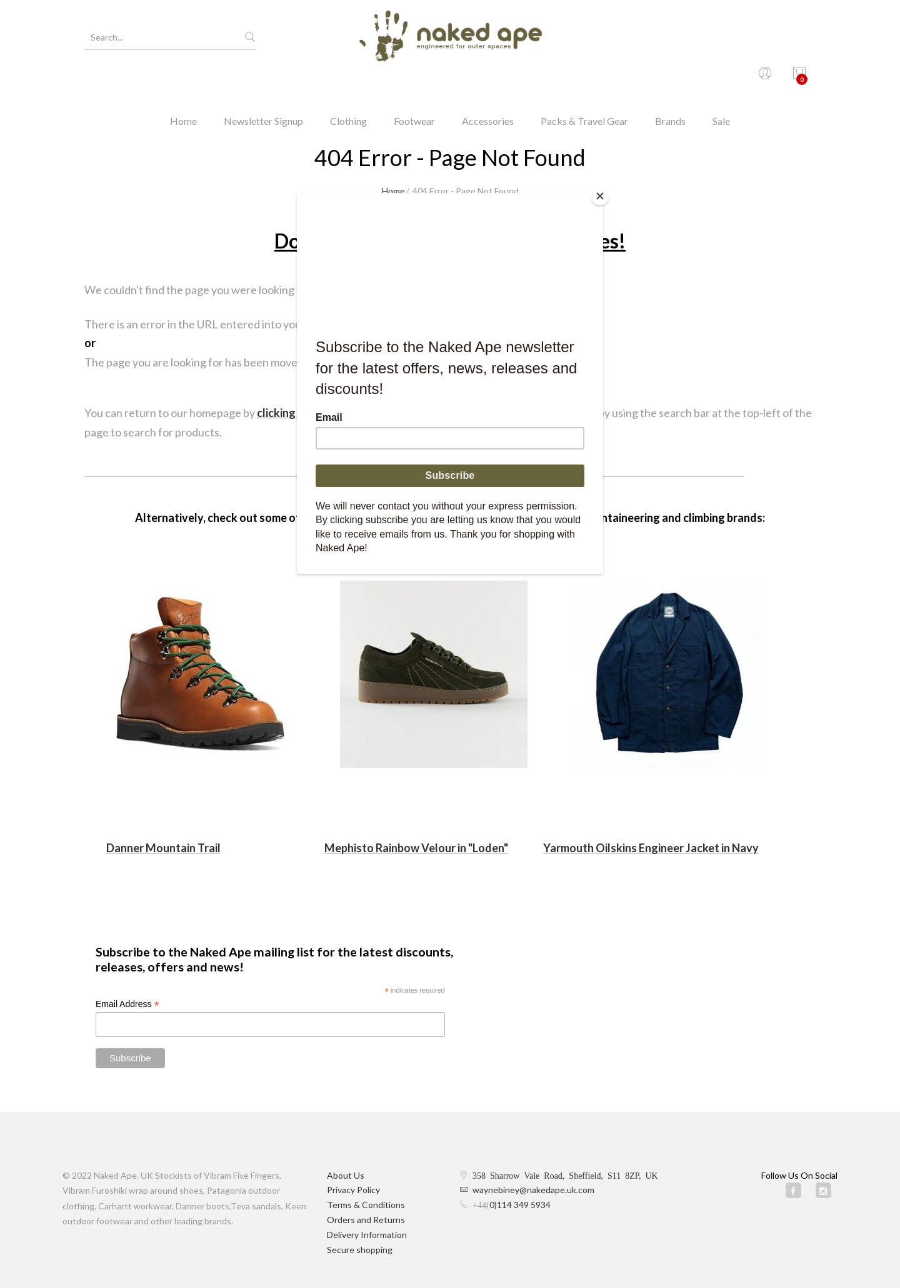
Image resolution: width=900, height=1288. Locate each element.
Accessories (488, 84)
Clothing (348, 84)
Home (183, 84)
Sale (721, 84)
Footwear (414, 84)
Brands (670, 84)
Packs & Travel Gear (584, 84)
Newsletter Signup (263, 84)
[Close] (600, 196)
